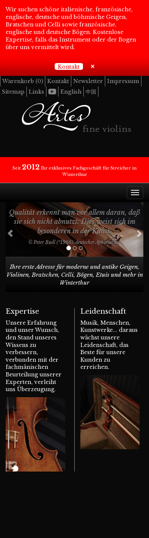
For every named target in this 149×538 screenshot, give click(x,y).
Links (36, 91)
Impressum (123, 81)
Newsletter (88, 81)
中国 (91, 91)
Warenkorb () (22, 81)
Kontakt (69, 66)
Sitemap (13, 91)
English (70, 91)
